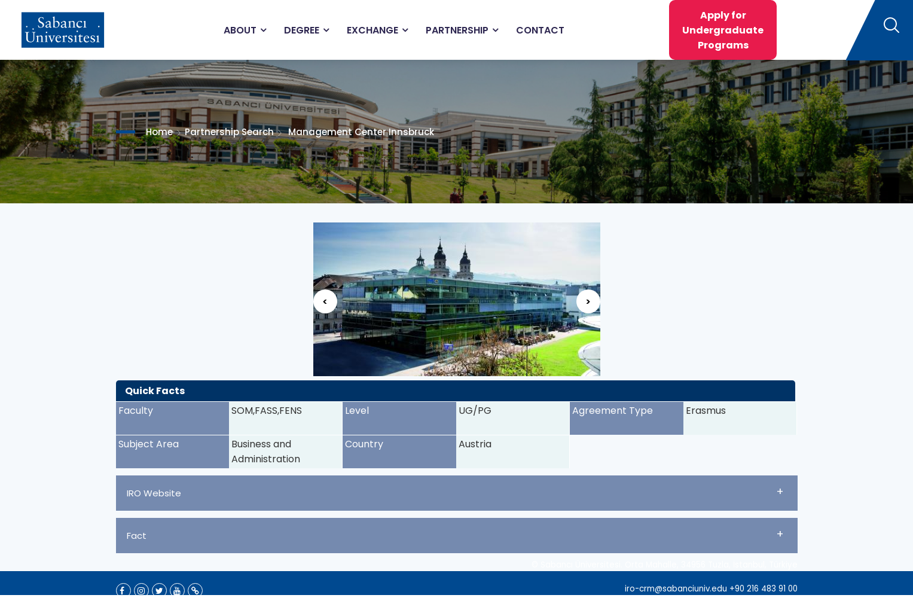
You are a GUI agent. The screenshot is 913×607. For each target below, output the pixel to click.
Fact (455, 534)
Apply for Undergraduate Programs (723, 30)
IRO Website (455, 491)
